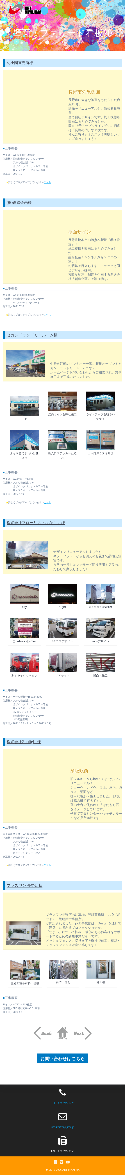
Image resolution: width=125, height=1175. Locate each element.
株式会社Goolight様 (24, 741)
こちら (48, 182)
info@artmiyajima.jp (62, 1127)
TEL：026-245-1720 (62, 1103)
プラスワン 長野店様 (24, 885)
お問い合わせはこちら (62, 1058)
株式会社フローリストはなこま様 (36, 522)
